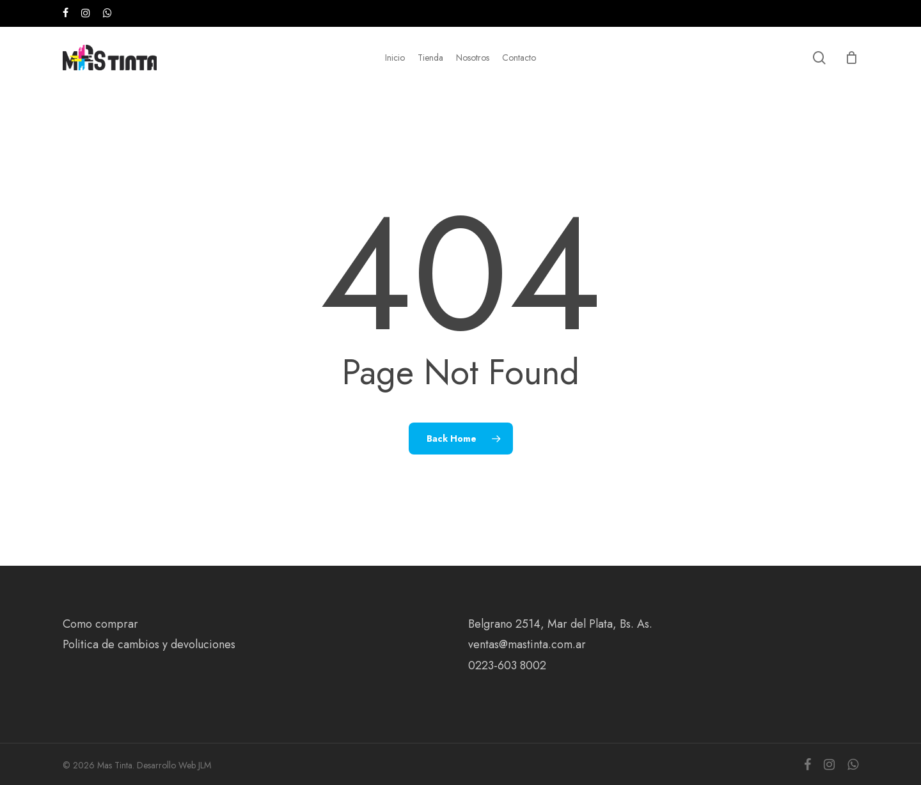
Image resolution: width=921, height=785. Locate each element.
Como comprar (100, 624)
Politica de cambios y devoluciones (149, 644)
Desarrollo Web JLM (174, 765)
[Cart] (852, 58)
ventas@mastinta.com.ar (527, 644)
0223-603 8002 (507, 665)
